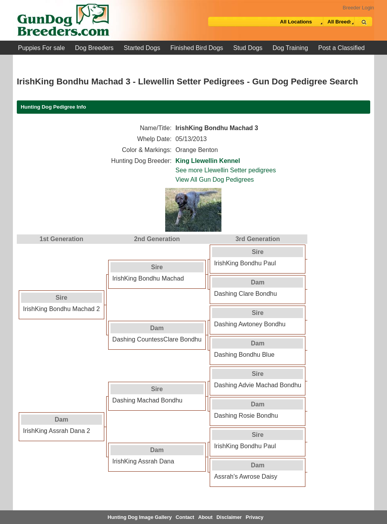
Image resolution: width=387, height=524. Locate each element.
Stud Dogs (247, 48)
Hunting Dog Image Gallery (140, 517)
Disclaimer (229, 517)
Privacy (255, 517)
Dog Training (290, 48)
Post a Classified (341, 48)
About (205, 517)
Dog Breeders (94, 48)
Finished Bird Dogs (196, 48)
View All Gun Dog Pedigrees (214, 179)
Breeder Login (358, 8)
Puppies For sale (41, 48)
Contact (185, 517)
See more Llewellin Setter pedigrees (225, 170)
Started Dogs (142, 48)
